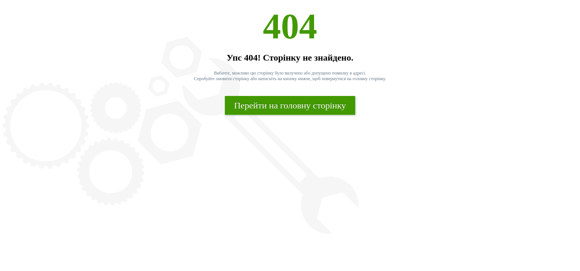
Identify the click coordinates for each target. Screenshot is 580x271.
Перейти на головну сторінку (290, 105)
